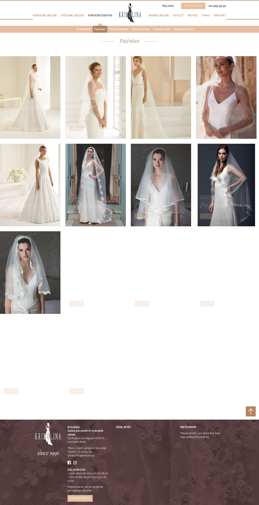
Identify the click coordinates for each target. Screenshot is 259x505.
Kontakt (220, 16)
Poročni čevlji (140, 28)
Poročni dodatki (100, 16)
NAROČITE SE (193, 5)
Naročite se (80, 498)
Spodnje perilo (183, 28)
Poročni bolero (119, 28)
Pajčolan (100, 28)
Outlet (178, 16)
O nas (206, 16)
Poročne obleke (45, 16)
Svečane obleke (72, 16)
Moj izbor (168, 5)
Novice (193, 16)
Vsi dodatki (83, 28)
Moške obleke (159, 16)
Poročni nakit (161, 28)
